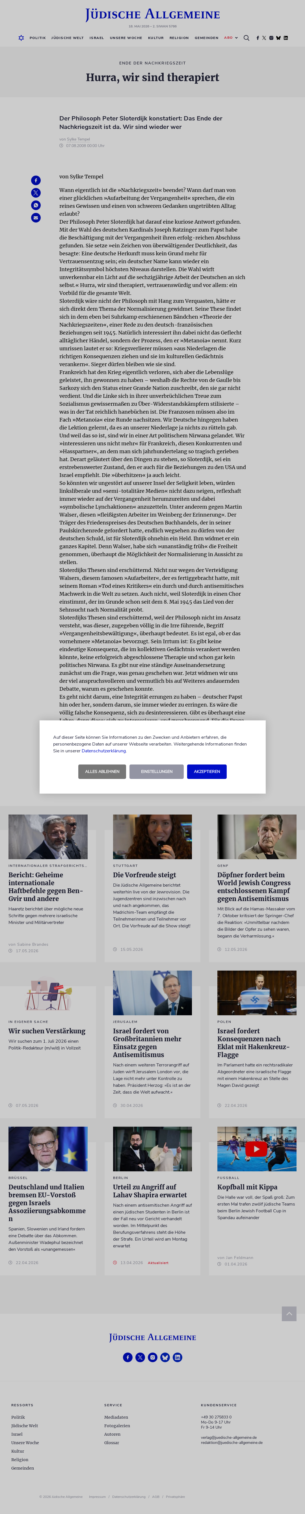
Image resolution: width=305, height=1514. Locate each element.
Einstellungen (156, 771)
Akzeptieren (207, 771)
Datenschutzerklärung (104, 751)
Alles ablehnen (102, 771)
